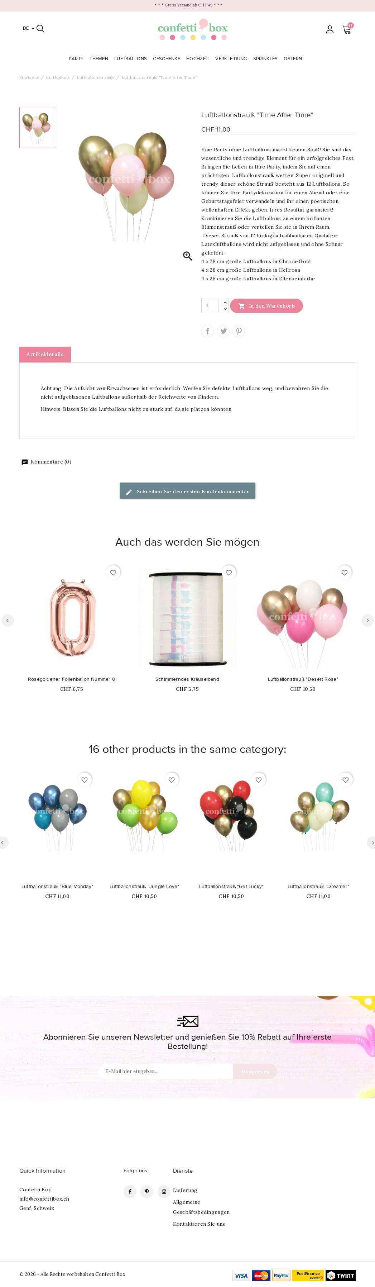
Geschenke (167, 58)
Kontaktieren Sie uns (199, 1224)
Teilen (207, 331)
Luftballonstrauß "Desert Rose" (303, 679)
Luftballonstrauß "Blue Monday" (57, 886)
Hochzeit (198, 58)
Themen (100, 58)
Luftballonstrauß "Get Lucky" (231, 886)
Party (77, 58)
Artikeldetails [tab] (45, 354)
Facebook (130, 1191)
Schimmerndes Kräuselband (187, 679)
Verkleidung (232, 58)
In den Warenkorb (266, 306)
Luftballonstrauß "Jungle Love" (144, 886)
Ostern (293, 58)
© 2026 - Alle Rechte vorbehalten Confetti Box (72, 1274)
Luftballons (131, 58)
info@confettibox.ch (44, 1199)
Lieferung (185, 1190)
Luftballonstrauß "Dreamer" (318, 886)
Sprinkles (266, 58)
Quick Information (42, 1170)
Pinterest (239, 331)
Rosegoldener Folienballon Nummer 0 (71, 679)
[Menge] (209, 305)
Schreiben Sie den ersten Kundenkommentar (187, 492)
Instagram (164, 1191)
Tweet (223, 331)
